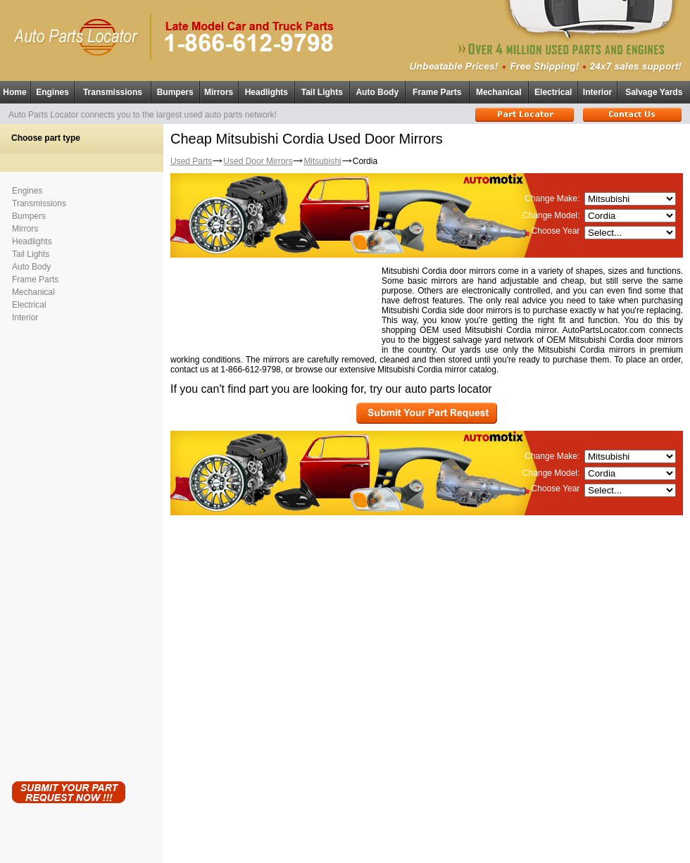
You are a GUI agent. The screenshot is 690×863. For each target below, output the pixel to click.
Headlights (266, 92)
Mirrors (218, 92)
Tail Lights (322, 92)
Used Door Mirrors (257, 161)
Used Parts (191, 161)
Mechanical (499, 92)
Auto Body (377, 92)
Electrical (553, 92)
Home (14, 92)
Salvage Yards (653, 92)
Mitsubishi (322, 161)
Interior (597, 92)
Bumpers (175, 92)
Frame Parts (437, 92)
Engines (52, 92)
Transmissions (112, 92)
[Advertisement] (68, 549)
